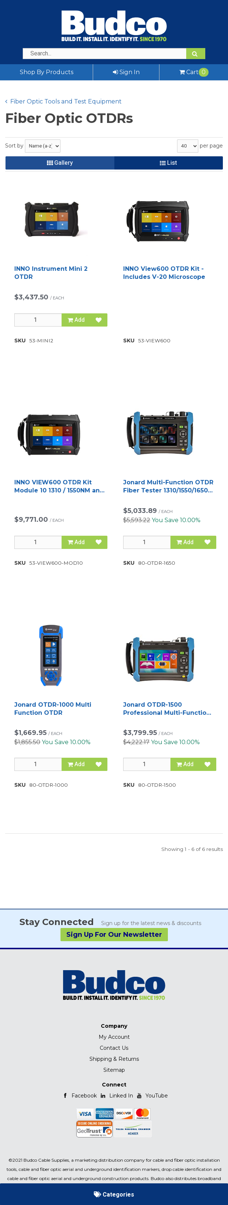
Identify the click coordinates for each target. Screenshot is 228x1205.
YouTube (152, 1095)
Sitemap (114, 1070)
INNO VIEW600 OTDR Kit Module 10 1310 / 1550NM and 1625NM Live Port (59, 487)
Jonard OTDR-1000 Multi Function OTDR (52, 708)
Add (76, 320)
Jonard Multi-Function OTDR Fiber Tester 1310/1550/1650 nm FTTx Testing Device (168, 487)
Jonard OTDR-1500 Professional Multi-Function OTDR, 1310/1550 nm (166, 709)
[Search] (195, 53)
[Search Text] (114, 53)
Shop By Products (46, 72)
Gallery (60, 163)
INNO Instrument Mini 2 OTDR (51, 272)
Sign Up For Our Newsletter (114, 935)
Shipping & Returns (114, 1059)
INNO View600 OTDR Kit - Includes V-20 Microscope (164, 272)
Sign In (126, 72)
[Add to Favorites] (98, 320)
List (168, 163)
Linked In (116, 1095)
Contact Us (114, 1048)
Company (114, 1026)
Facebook (79, 1095)
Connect (114, 1084)
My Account (114, 1037)
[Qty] (38, 320)
